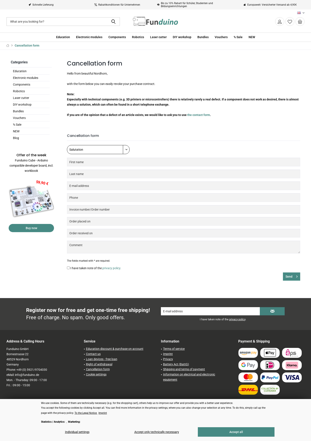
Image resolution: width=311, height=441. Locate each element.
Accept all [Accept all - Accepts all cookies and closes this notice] (236, 432)
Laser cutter (21, 98)
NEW (16, 131)
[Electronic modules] (89, 37)
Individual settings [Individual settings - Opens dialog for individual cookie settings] (77, 432)
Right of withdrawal (99, 364)
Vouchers (19, 118)
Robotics (19, 91)
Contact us (93, 354)
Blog (16, 138)
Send (292, 275)
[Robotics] (138, 37)
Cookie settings (96, 374)
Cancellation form (98, 369)
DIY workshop (22, 104)
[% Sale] (238, 37)
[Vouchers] (221, 37)
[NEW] (252, 37)
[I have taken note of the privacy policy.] (68, 267)
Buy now (31, 228)
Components (21, 84)
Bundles (18, 111)
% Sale (17, 124)
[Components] (117, 37)
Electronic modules (25, 78)
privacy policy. (111, 268)
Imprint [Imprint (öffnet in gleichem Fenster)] (102, 412)
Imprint (168, 354)
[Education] (63, 37)
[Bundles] (203, 37)
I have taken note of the (95, 268)
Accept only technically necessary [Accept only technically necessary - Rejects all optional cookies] (156, 432)
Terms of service (174, 348)
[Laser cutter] (158, 37)
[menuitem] (300, 21)
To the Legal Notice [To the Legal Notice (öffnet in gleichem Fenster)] (86, 412)
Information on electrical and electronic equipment (189, 377)
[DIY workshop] (182, 37)
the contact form (198, 115)
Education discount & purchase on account (114, 348)
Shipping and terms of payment (184, 369)
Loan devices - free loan (101, 359)
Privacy (168, 359)
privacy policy (237, 319)
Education (20, 71)
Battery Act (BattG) (176, 364)
